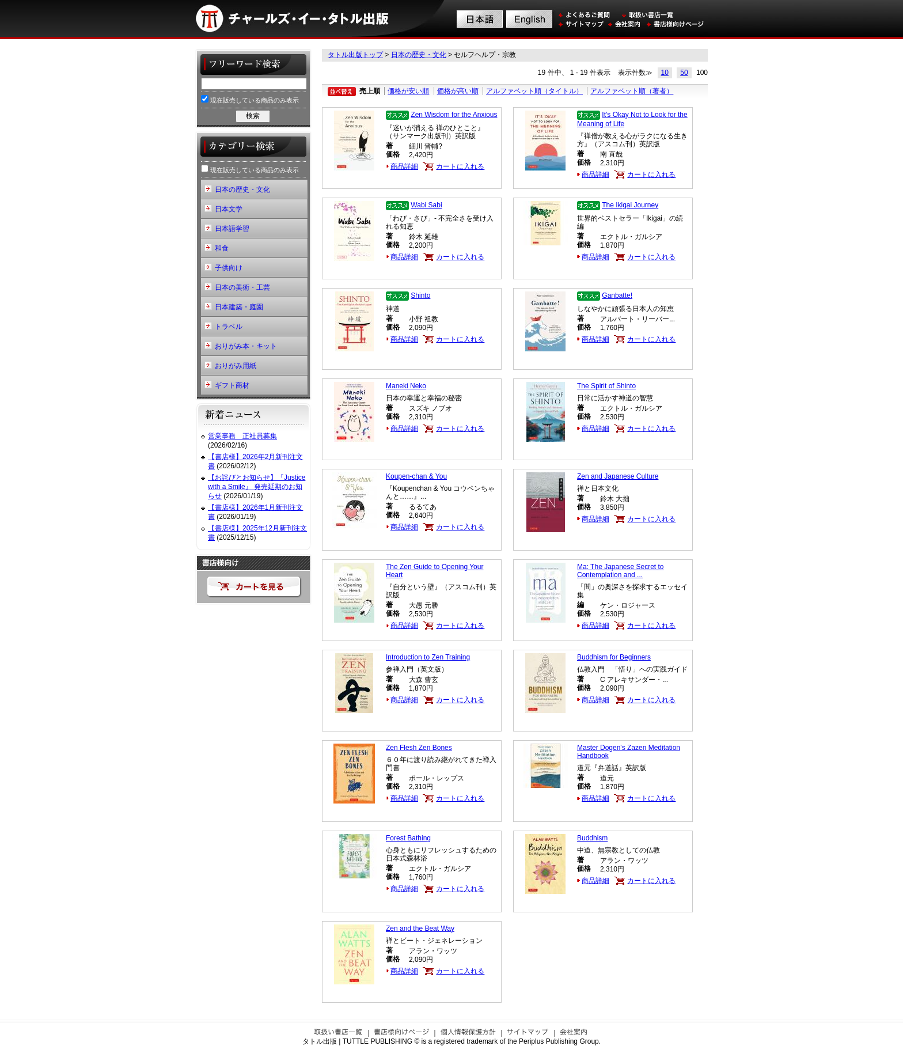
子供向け (228, 268)
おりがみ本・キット (246, 346)
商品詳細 (404, 166)
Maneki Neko (406, 386)
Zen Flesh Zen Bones (419, 748)
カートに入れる (460, 166)
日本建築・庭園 (239, 307)
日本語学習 (232, 229)
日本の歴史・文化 (418, 55)
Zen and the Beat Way (420, 928)
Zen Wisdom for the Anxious (454, 115)
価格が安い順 (408, 91)
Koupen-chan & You (416, 476)
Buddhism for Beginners (614, 657)
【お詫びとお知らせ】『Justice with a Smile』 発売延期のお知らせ (256, 486)
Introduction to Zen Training (428, 657)
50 (684, 73)
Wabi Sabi (426, 205)
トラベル (228, 327)
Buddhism (592, 838)
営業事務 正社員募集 (242, 436)
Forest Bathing (408, 838)
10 (665, 73)
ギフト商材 (232, 385)
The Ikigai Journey (630, 205)
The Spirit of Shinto (606, 386)
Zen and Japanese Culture (617, 476)
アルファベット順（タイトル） (534, 91)
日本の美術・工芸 (242, 287)
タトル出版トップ (355, 55)
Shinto (420, 295)
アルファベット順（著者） (631, 91)
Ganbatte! (617, 295)
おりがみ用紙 (235, 366)
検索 (253, 116)
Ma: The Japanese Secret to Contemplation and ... (620, 571)
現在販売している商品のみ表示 (250, 99)
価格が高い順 (458, 91)
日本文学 (228, 209)
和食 (222, 248)
